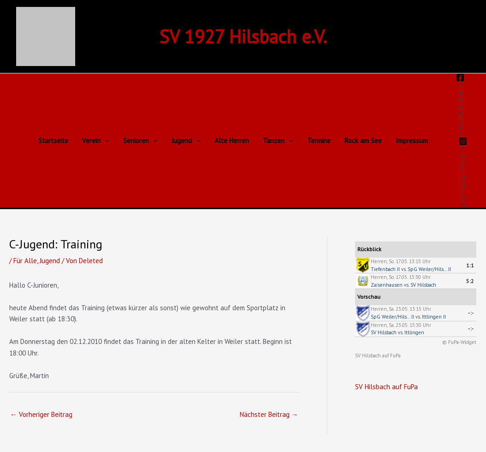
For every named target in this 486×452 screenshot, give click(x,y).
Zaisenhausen (387, 285)
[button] (105, 141)
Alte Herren (231, 140)
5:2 (470, 281)
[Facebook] (460, 105)
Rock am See (363, 140)
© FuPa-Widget (459, 342)
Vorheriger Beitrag (41, 414)
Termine (319, 140)
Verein (95, 141)
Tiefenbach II (385, 269)
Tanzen (278, 141)
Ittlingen (414, 332)
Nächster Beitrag (269, 414)
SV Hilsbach (423, 285)
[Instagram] (463, 172)
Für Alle (25, 260)
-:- (471, 313)
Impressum (412, 140)
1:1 (470, 265)
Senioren (140, 141)
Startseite (53, 140)
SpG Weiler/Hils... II (429, 269)
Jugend (186, 141)
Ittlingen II (434, 316)
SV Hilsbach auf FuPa (378, 355)
